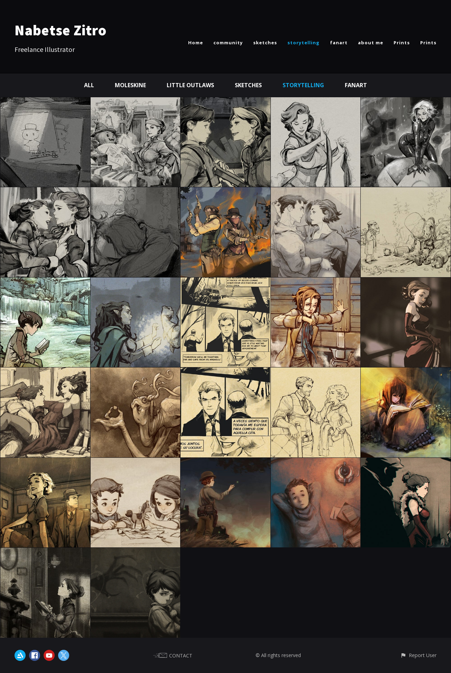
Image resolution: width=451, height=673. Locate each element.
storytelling (303, 42)
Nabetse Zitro (61, 30)
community (228, 42)
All (89, 85)
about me (370, 42)
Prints (402, 42)
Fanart (356, 85)
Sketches (248, 85)
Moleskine (130, 85)
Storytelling (303, 85)
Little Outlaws (190, 85)
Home (195, 42)
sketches (265, 42)
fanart (339, 42)
